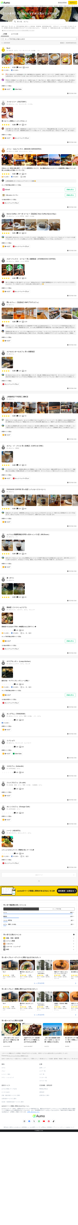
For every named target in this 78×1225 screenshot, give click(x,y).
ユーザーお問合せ (41, 1127)
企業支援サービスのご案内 (9, 1098)
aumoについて (70, 1127)
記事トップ (42, 1067)
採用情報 (24, 1127)
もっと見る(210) (39, 1015)
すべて (21, 909)
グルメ (3, 1071)
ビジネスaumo (6, 1092)
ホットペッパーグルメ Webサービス (18, 1055)
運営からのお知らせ (15, 1127)
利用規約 (49, 1127)
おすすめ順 (14, 34)
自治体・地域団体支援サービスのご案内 (13, 1101)
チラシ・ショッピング (8, 1077)
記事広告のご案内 (44, 1095)
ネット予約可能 (57, 909)
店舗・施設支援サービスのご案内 (11, 1095)
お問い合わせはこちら (33, 1112)
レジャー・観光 (6, 1074)
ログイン (73, 2)
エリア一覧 (42, 1071)
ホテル (3, 1067)
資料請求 (41, 1092)
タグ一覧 (41, 1074)
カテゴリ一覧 (43, 1080)
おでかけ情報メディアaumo (9, 1088)
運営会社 (6, 1127)
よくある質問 (31, 1127)
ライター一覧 (43, 1077)
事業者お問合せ (43, 1088)
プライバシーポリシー (59, 1127)
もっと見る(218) (39, 983)
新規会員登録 (62, 2)
